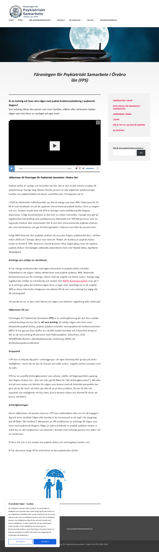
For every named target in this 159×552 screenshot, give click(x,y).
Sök (141, 153)
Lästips (116, 120)
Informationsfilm (108, 20)
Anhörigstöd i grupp (122, 101)
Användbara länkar (122, 114)
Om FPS (91, 20)
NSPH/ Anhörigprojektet (75, 281)
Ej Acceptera (20, 542)
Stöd (21, 20)
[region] (32, 523)
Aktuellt (61, 20)
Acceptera (45, 542)
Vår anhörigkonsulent (41, 20)
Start (11, 20)
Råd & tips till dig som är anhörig (129, 125)
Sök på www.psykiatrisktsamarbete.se (128, 148)
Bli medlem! (76, 20)
